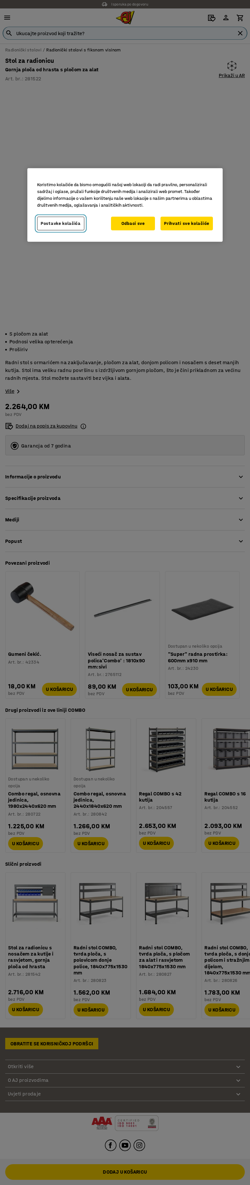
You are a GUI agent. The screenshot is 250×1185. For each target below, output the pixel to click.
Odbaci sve (133, 223)
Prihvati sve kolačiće (186, 223)
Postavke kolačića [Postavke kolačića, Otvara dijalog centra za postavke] (61, 223)
